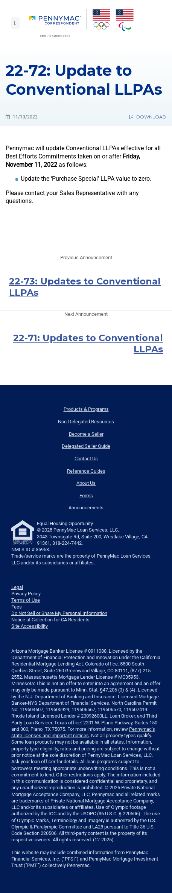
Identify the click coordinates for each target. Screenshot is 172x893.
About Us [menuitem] (86, 483)
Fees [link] (16, 607)
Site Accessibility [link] (29, 626)
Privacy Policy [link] (26, 593)
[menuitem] (58, 23)
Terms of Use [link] (25, 600)
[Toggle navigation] (15, 23)
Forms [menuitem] (86, 495)
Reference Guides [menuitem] (86, 471)
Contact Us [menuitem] (86, 458)
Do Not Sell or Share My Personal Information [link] (59, 613)
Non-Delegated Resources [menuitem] (86, 421)
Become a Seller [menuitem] (86, 434)
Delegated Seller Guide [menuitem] (86, 446)
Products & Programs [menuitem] (86, 409)
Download (147, 117)
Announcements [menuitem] (86, 507)
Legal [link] (17, 587)
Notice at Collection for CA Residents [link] (50, 619)
